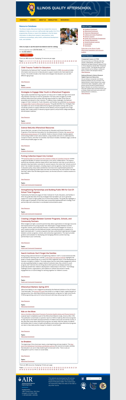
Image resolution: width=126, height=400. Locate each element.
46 (56, 62)
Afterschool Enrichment (27, 306)
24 (67, 61)
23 (65, 61)
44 (52, 62)
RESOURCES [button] (65, 20)
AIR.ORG (35, 395)
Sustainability (88, 44)
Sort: (20, 51)
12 (41, 61)
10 (37, 61)
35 (33, 62)
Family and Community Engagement (31, 185)
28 (76, 61)
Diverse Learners (26, 87)
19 (56, 61)
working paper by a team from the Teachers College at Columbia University (47, 158)
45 (54, 62)
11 (39, 61)
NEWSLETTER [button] (53, 20)
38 (39, 62)
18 (54, 61)
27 (73, 61)
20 (58, 61)
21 (61, 61)
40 (43, 62)
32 (26, 62)
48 (61, 62)
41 (46, 62)
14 (46, 61)
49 (63, 62)
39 (41, 62)
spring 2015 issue (39, 291)
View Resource (25, 82)
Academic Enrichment (27, 151)
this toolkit (64, 70)
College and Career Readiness (93, 35)
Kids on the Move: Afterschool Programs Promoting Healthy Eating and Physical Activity (47, 314)
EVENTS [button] (33, 20)
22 (63, 61)
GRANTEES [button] (24, 20)
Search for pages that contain (26, 49)
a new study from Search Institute (55, 257)
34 (31, 62)
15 (48, 61)
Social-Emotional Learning (92, 42)
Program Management (91, 40)
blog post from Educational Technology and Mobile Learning (47, 345)
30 (22, 62)
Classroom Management (92, 33)
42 (48, 62)
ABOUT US (42, 20)
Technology (88, 45)
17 (52, 61)
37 (37, 62)
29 (20, 62)
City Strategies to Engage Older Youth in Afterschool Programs (48, 103)
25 (69, 61)
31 (24, 62)
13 (44, 61)
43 (50, 62)
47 (58, 62)
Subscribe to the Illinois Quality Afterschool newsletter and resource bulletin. (92, 50)
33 (28, 62)
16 (50, 61)
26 (71, 61)
